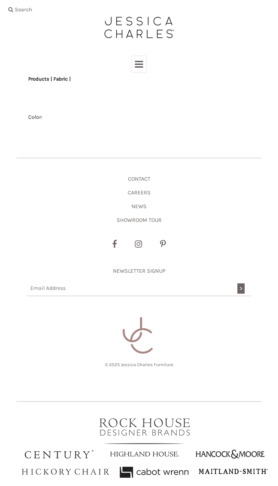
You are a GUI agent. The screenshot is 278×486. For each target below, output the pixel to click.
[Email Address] (139, 288)
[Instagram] (138, 244)
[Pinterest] (163, 244)
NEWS (139, 206)
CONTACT (139, 179)
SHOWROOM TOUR (139, 220)
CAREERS (139, 192)
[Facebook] (114, 244)
